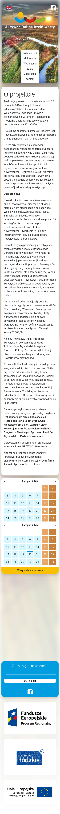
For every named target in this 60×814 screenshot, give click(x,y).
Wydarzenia (30, 63)
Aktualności (30, 53)
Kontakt (30, 79)
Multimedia (30, 58)
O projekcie (30, 73)
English (9, 8)
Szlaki (30, 68)
